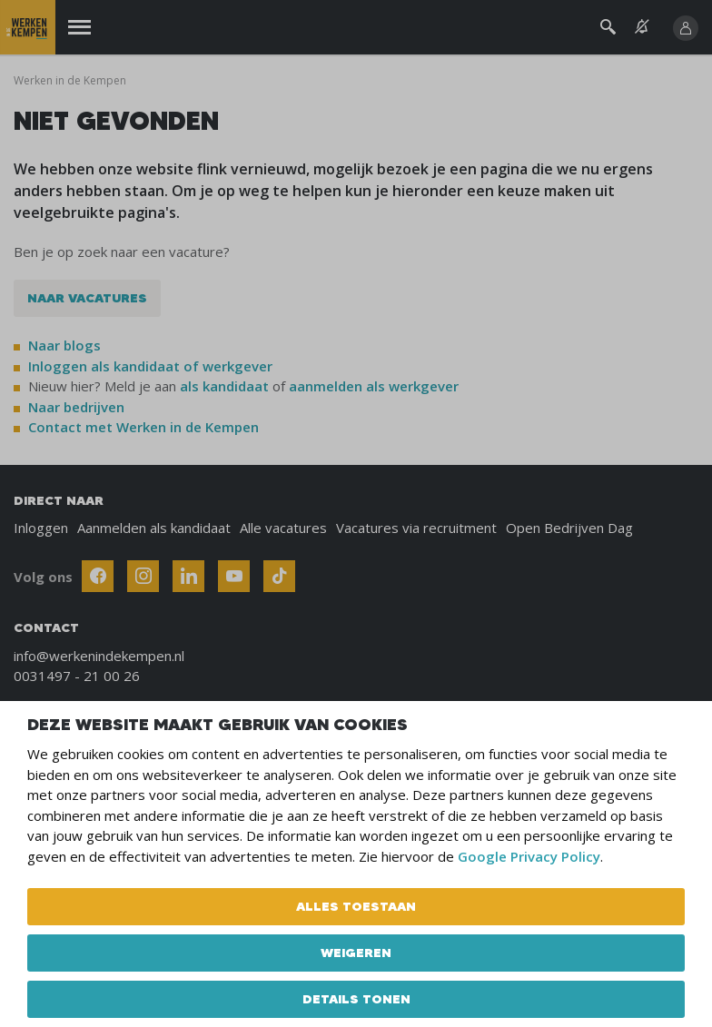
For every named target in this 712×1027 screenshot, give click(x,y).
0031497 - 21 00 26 (77, 676)
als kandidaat (224, 386)
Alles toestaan (356, 906)
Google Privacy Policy (529, 856)
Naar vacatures (87, 298)
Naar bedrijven (78, 407)
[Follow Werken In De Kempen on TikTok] (279, 576)
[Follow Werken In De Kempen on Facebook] (98, 576)
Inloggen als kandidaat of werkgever (150, 366)
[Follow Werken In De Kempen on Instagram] (143, 576)
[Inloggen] (685, 28)
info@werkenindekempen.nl (99, 656)
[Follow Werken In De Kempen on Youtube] (234, 576)
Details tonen (356, 999)
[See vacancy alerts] (642, 27)
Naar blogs (64, 345)
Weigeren (356, 952)
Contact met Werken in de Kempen (143, 427)
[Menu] (79, 27)
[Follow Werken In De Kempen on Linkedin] (188, 576)
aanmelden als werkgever (374, 386)
